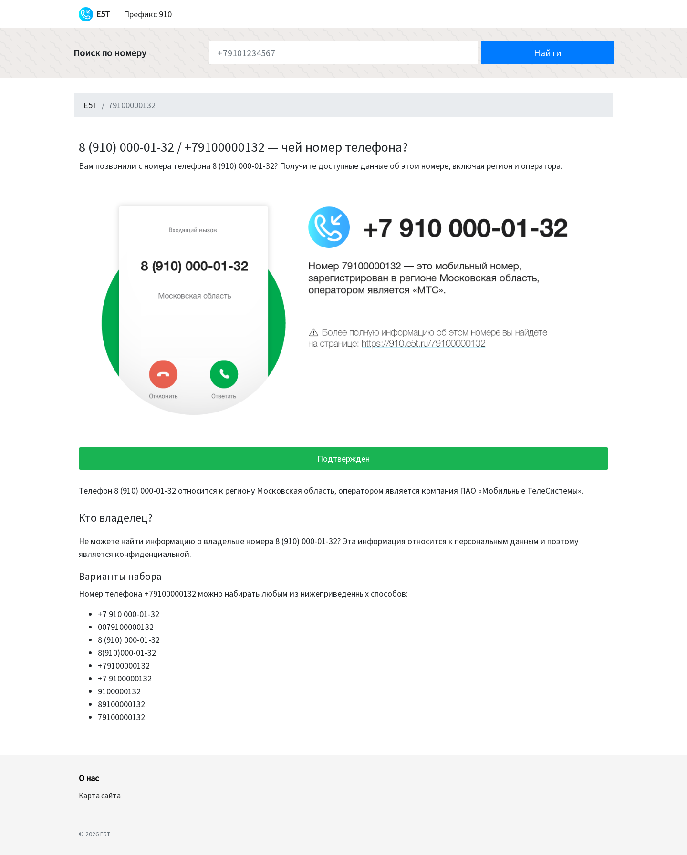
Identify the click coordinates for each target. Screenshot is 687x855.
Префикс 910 (148, 14)
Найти (548, 53)
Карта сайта (100, 795)
